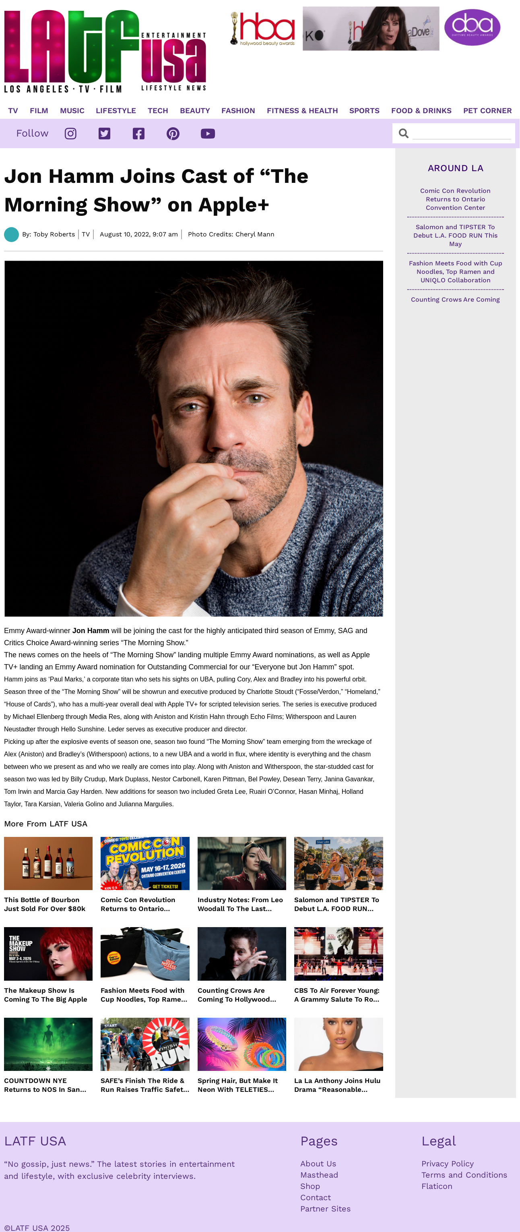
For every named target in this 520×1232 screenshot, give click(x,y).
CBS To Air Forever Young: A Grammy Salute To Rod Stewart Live (337, 995)
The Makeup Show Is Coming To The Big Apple (45, 994)
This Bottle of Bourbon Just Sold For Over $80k (44, 904)
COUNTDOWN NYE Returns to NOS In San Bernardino (42, 1085)
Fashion (238, 111)
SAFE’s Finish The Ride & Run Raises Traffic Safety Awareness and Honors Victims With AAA (144, 1085)
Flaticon (436, 1186)
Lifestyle (116, 111)
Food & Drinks (421, 111)
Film (39, 111)
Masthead (319, 1175)
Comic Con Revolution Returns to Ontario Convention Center (138, 904)
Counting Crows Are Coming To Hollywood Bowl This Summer (234, 995)
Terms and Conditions (464, 1175)
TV (13, 111)
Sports (364, 111)
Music (72, 111)
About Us (318, 1163)
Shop (310, 1186)
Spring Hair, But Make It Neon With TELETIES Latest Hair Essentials (238, 1085)
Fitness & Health (302, 111)
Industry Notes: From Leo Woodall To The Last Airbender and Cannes (240, 904)
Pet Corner (487, 111)
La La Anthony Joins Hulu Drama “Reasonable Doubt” (337, 1085)
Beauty (195, 111)
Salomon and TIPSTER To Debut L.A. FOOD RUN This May (336, 904)
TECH (158, 111)
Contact (315, 1197)
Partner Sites (325, 1208)
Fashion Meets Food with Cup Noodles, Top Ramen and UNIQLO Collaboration (143, 995)
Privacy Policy (447, 1163)
